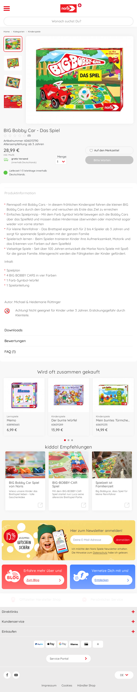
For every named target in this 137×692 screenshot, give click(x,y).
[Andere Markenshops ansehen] (80, 5)
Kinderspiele (34, 31)
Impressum (49, 685)
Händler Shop (86, 685)
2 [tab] (68, 440)
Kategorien (18, 31)
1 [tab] (65, 440)
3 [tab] (72, 440)
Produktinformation (20, 193)
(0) (17, 135)
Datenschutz (100, 552)
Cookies (67, 685)
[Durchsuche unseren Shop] (68, 21)
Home (7, 31)
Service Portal (68, 658)
